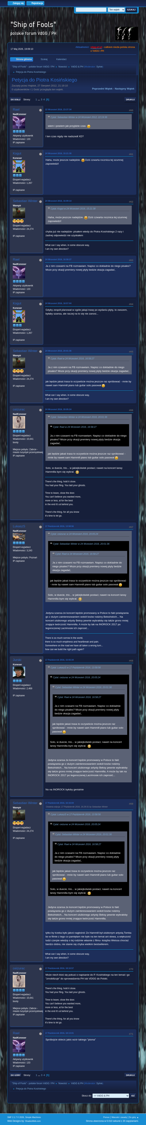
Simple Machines (33, 1117)
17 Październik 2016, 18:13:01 (59, 1033)
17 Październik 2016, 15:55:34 (59, 660)
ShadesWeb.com (33, 1121)
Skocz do (86, 1095)
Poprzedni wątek (102, 88)
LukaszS (19, 526)
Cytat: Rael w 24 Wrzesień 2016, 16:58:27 (72, 358)
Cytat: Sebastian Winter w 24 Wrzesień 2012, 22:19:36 (79, 117)
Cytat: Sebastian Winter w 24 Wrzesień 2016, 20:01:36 (79, 417)
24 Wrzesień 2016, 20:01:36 (58, 351)
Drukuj (130, 99)
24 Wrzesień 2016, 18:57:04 (58, 303)
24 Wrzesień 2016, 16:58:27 (58, 259)
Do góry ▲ (134, 1117)
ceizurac (19, 409)
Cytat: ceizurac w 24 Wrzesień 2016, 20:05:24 (74, 534)
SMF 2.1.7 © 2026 (15, 1117)
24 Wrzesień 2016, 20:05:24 (58, 409)
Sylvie (99, 66)
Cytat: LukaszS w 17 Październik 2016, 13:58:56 (76, 667)
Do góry (16, 1075)
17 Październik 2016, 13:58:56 (59, 526)
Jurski (17, 660)
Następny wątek (124, 88)
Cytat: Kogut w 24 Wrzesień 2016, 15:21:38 (73, 208)
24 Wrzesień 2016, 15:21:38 (58, 153)
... (39, 99)
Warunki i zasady (119, 1117)
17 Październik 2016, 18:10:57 (59, 968)
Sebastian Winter (25, 201)
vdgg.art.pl (96, 47)
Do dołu (15, 99)
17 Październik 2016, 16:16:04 (59, 803)
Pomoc (106, 1117)
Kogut (17, 153)
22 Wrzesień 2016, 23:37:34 (58, 109)
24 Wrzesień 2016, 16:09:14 (58, 201)
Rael (16, 109)
